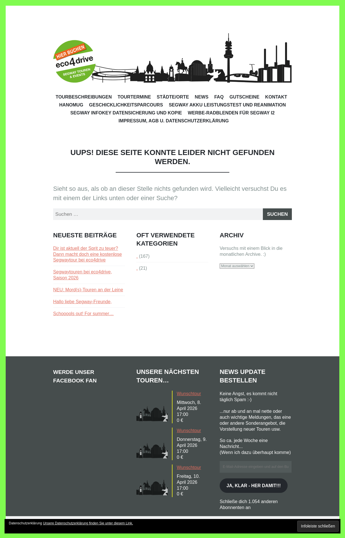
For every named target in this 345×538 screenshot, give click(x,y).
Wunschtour (189, 394)
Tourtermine (134, 96)
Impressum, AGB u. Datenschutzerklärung (174, 120)
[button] (153, 407)
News (201, 96)
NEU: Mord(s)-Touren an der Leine (88, 291)
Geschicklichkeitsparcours (126, 104)
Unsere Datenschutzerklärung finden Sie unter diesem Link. (88, 523)
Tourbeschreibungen (84, 96)
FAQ (219, 96)
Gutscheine (244, 96)
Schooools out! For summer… (83, 314)
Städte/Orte (173, 96)
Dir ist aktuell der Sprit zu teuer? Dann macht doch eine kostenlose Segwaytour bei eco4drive (87, 255)
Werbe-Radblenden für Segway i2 (231, 112)
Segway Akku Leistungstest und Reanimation (227, 104)
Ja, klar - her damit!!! (255, 491)
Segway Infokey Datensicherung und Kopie (126, 112)
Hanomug (71, 104)
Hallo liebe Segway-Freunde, (82, 302)
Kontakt (276, 96)
